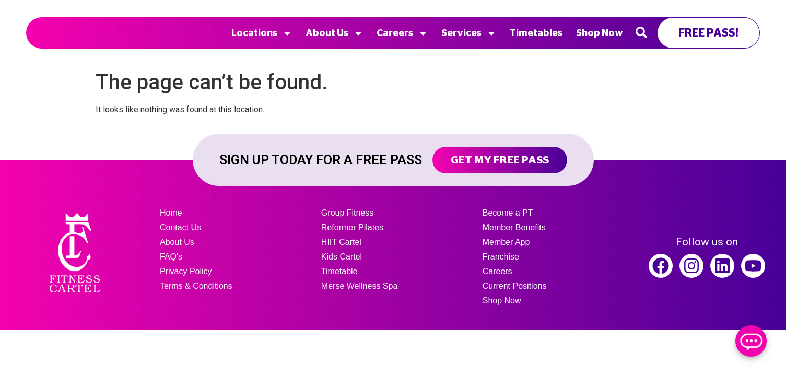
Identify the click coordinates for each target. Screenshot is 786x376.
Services (468, 33)
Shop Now (599, 33)
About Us (334, 33)
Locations (261, 33)
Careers (402, 33)
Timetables (536, 33)
